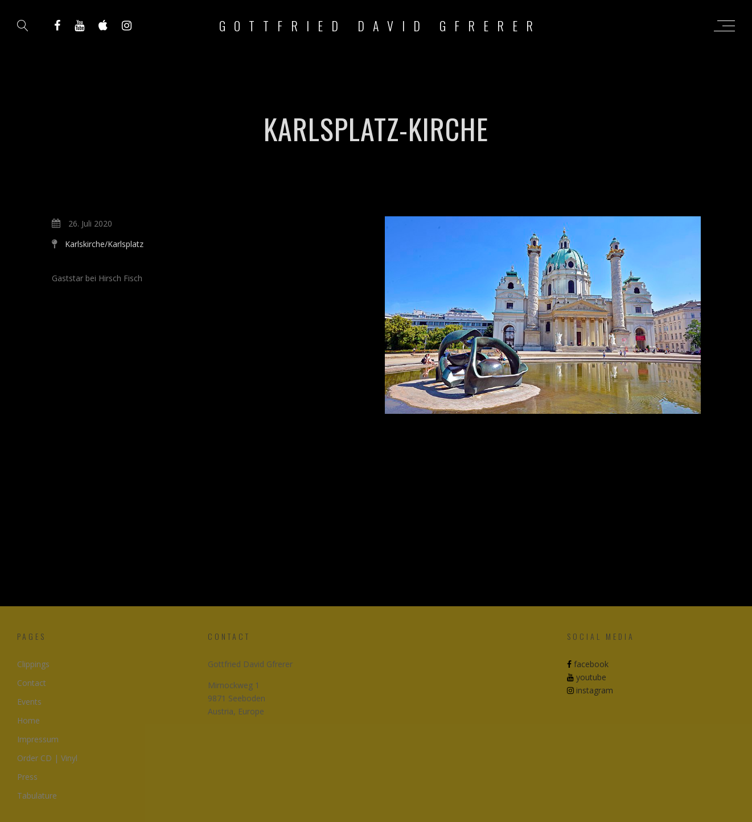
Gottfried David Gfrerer (380, 26)
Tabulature (37, 795)
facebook (588, 664)
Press (27, 776)
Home (28, 720)
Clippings (33, 664)
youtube (586, 677)
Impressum (38, 739)
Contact (31, 682)
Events (29, 701)
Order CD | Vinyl (47, 758)
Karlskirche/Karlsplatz (104, 244)
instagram (590, 690)
